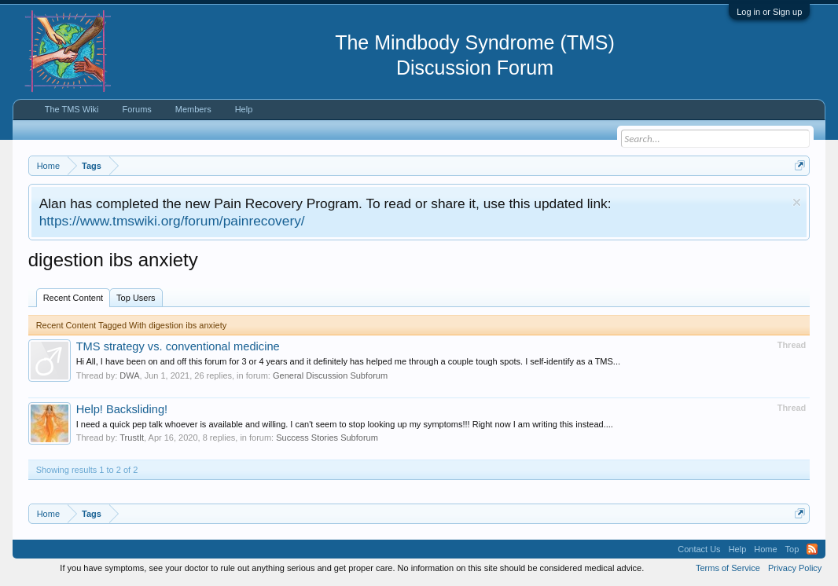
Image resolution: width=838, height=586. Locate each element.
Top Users (136, 297)
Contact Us (699, 549)
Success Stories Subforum (327, 437)
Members (193, 109)
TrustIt (131, 437)
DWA (129, 375)
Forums (137, 109)
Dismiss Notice (797, 202)
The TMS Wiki (72, 109)
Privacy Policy (794, 568)
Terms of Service (728, 568)
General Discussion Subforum (330, 375)
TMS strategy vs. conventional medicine (178, 346)
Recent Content (73, 297)
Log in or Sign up (769, 11)
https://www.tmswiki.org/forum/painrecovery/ (172, 221)
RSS (812, 549)
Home (765, 549)
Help (244, 109)
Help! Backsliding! (122, 409)
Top (792, 549)
